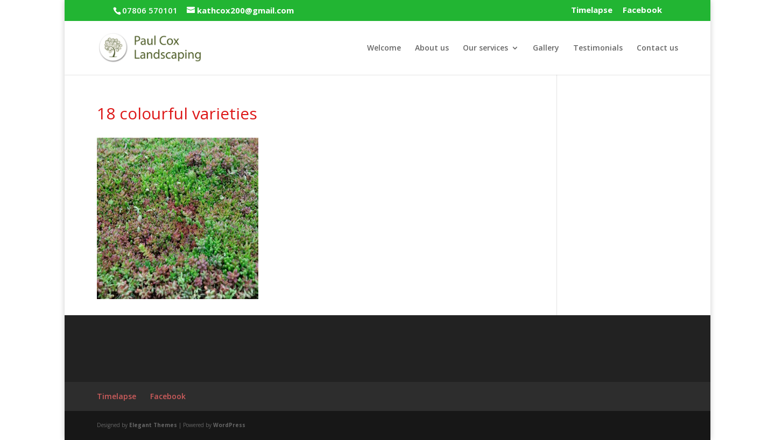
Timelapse (591, 10)
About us (432, 48)
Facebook (642, 10)
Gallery (546, 48)
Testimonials (598, 48)
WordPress (229, 425)
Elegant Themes (153, 425)
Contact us (657, 48)
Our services (485, 48)
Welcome (384, 48)
